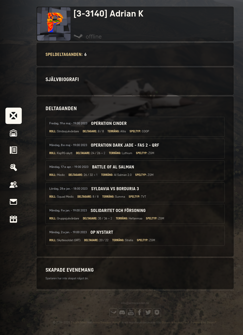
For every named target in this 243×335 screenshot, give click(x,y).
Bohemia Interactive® (175, 322)
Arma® (116, 322)
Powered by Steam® (204, 322)
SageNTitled (79, 322)
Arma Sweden (102, 322)
